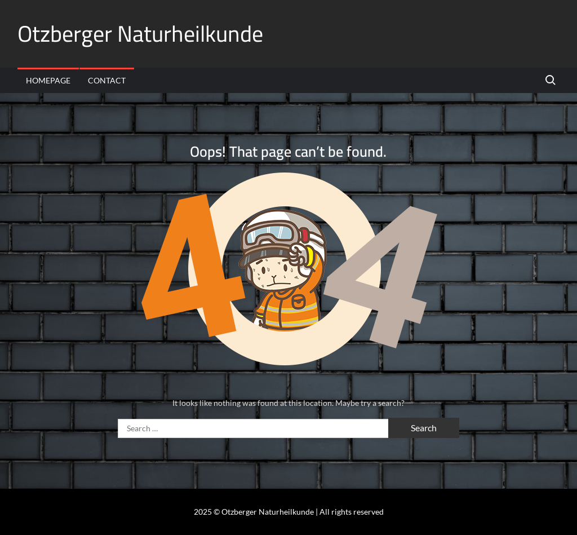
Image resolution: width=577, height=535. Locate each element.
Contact (107, 80)
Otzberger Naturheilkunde (140, 33)
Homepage (48, 80)
